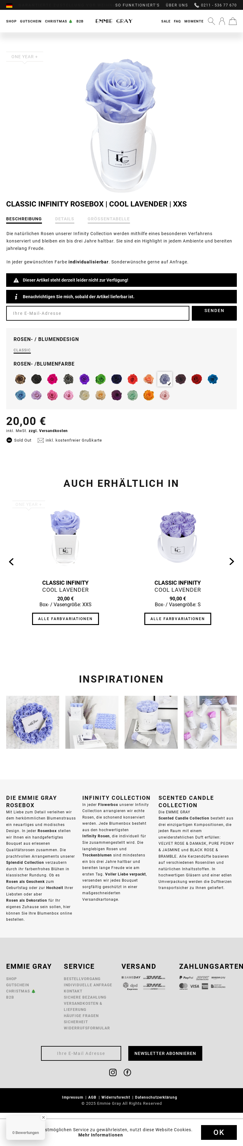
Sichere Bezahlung (85, 997)
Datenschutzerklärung (157, 1097)
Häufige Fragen (81, 1015)
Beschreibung (24, 219)
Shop (11, 978)
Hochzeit (54, 887)
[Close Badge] (43, 1117)
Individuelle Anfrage (88, 985)
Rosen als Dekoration (26, 900)
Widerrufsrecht (116, 1097)
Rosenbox (47, 830)
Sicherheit (76, 1022)
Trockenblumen (97, 855)
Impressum (73, 1097)
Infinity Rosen (96, 836)
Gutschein (17, 985)
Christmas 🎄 (21, 991)
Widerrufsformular (87, 1028)
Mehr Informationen (100, 1135)
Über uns (177, 5)
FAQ (177, 21)
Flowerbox (108, 804)
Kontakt (73, 991)
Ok (218, 1132)
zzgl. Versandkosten (48, 430)
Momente (194, 21)
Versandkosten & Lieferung (83, 1006)
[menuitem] (12, 5)
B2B (10, 997)
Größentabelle (109, 219)
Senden (214, 310)
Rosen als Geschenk (25, 881)
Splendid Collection (25, 862)
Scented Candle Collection (184, 818)
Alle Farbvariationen (65, 619)
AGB (93, 1097)
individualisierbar (88, 262)
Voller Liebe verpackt (125, 874)
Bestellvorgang (82, 978)
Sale (166, 21)
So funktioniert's (137, 5)
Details (64, 219)
